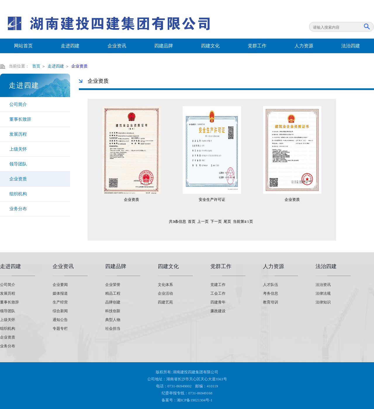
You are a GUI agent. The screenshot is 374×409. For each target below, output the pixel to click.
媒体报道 (60, 293)
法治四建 (350, 45)
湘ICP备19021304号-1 (194, 400)
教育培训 (270, 302)
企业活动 (165, 293)
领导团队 (18, 164)
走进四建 (70, 45)
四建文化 (210, 45)
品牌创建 (112, 302)
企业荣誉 (112, 284)
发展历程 (18, 134)
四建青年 (218, 302)
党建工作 (218, 284)
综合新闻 (60, 311)
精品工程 (112, 293)
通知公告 (60, 319)
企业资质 (18, 179)
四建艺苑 (165, 302)
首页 (36, 66)
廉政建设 (218, 311)
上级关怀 (18, 149)
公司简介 (18, 104)
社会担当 (112, 328)
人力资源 (304, 45)
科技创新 (112, 311)
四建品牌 (163, 45)
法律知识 (323, 302)
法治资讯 (323, 284)
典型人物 (112, 319)
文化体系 (165, 284)
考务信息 (270, 293)
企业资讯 (117, 45)
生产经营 (60, 302)
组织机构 (18, 193)
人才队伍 (270, 284)
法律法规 (323, 293)
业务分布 (18, 208)
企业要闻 (60, 284)
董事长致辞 (20, 119)
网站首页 (23, 45)
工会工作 (218, 293)
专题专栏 (60, 328)
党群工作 (257, 45)
